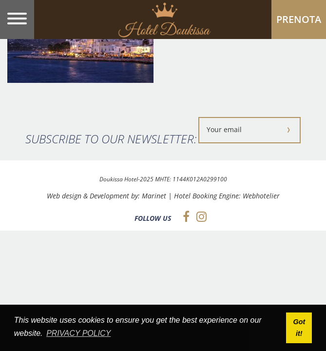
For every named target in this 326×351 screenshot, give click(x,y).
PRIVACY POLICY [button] (78, 333)
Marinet (154, 195)
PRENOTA (298, 19)
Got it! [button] (299, 327)
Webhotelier (261, 195)
